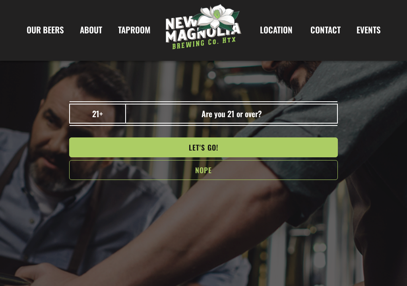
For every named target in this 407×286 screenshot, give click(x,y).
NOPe (203, 170)
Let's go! (203, 147)
